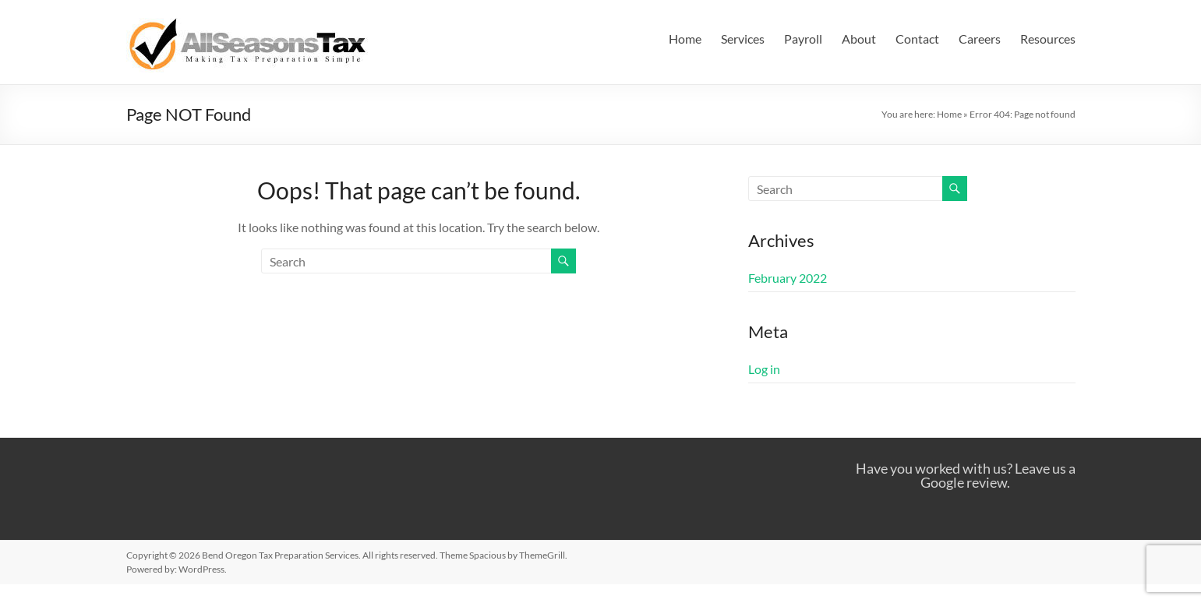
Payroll (803, 38)
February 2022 (787, 277)
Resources (1048, 38)
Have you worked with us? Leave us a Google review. (966, 475)
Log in (764, 368)
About (859, 38)
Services (743, 38)
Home (685, 38)
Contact (917, 38)
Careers (980, 38)
